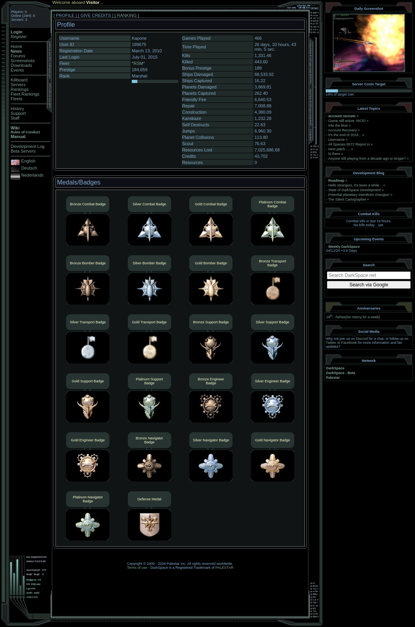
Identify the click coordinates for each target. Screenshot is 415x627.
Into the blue (338, 125)
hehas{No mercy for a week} (358, 317)
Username (336, 140)
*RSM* (138, 63)
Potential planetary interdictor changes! (359, 195)
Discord (362, 339)
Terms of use (137, 568)
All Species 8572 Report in (349, 144)
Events (17, 70)
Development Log (27, 146)
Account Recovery (342, 130)
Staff (15, 118)
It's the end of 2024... (345, 135)
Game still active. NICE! (347, 121)
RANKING (126, 15)
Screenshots (23, 60)
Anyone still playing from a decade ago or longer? (367, 158)
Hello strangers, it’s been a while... (355, 185)
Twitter (331, 343)
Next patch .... (339, 149)
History (17, 108)
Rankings (20, 89)
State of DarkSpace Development (354, 190)
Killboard (19, 79)
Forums (18, 55)
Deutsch (29, 168)
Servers (18, 84)
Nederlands (32, 175)
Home (16, 46)
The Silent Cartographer (347, 199)
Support (18, 113)
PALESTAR (224, 568)
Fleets (16, 98)
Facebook (349, 343)
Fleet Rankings (25, 94)
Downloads (21, 65)
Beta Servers (23, 151)
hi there (334, 154)
